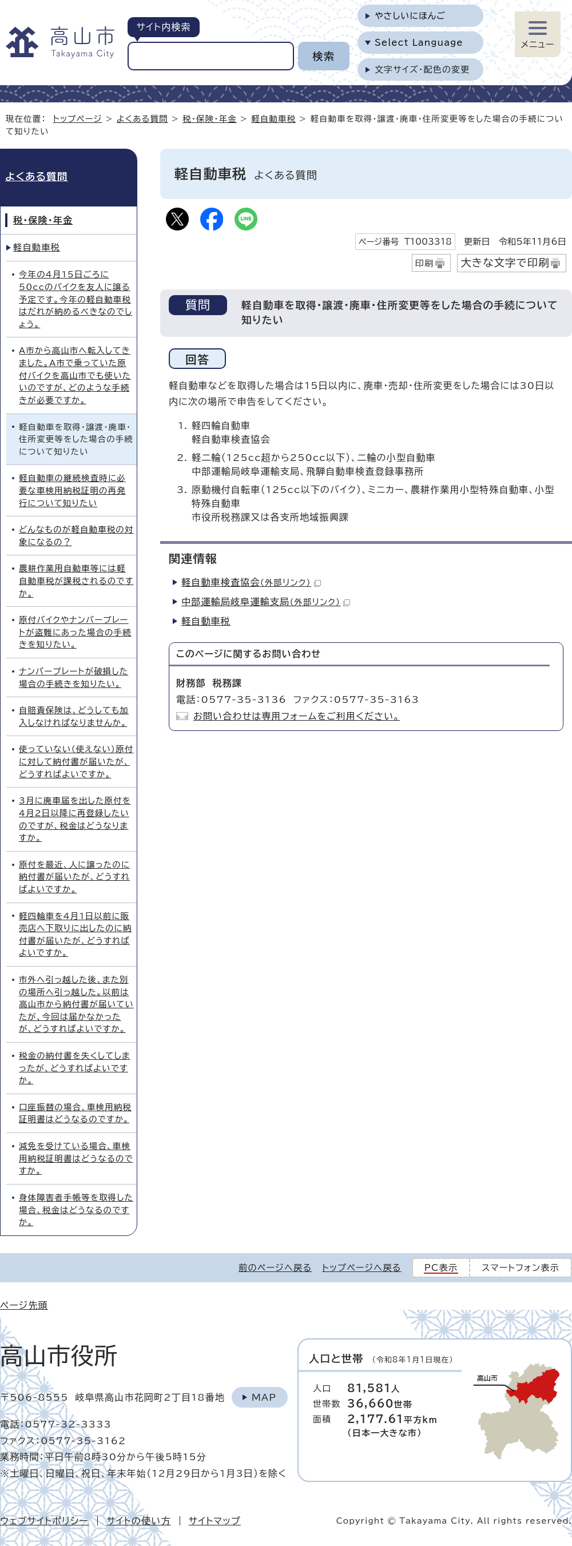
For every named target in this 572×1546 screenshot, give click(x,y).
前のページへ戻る (275, 1267)
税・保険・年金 (209, 118)
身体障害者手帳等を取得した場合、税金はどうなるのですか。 (76, 1209)
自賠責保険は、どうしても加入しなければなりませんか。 (74, 716)
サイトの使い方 (138, 1520)
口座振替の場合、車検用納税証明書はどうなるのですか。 (75, 1113)
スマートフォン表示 (520, 1267)
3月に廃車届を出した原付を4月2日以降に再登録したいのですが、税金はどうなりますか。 (75, 819)
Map (264, 1397)
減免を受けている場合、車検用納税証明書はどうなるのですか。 (76, 1158)
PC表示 (441, 1267)
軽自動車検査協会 (251, 582)
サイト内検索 (163, 26)
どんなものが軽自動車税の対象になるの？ (76, 535)
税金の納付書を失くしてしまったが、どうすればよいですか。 (74, 1067)
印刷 (424, 263)
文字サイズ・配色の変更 (422, 69)
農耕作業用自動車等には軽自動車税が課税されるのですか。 (76, 580)
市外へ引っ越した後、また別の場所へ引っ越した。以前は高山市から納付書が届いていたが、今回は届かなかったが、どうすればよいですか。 (76, 1004)
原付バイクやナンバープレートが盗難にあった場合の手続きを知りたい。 (75, 632)
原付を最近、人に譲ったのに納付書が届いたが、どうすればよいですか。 (74, 876)
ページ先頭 (24, 1305)
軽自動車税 (273, 118)
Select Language (419, 42)
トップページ (77, 118)
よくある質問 (142, 118)
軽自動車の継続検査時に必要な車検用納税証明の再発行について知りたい (72, 490)
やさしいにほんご (410, 15)
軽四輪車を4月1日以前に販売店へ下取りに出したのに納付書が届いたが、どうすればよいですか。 (75, 934)
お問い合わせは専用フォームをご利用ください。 (296, 716)
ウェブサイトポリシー (44, 1520)
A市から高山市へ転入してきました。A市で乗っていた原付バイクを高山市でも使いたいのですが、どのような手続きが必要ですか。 (75, 375)
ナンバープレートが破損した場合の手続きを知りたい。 (73, 677)
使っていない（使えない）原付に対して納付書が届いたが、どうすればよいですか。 (76, 761)
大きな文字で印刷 (505, 262)
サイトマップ (215, 1520)
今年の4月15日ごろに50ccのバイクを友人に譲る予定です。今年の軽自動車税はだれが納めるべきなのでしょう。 (75, 299)
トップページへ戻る (361, 1267)
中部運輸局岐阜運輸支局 (265, 601)
